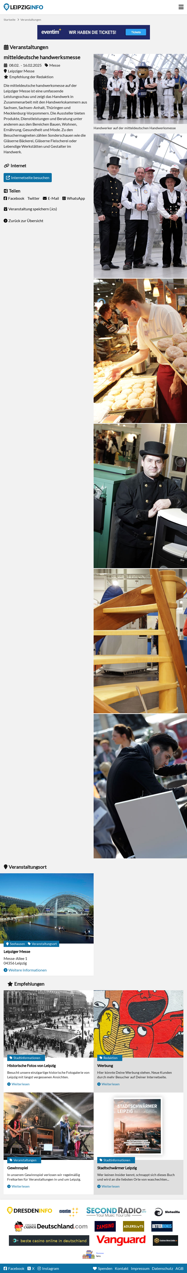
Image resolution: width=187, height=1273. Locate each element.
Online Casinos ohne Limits (165, 1240)
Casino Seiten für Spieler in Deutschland (167, 1212)
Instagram (50, 1268)
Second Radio (116, 1212)
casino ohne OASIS (121, 1240)
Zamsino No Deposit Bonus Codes (105, 1226)
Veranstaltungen (30, 19)
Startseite (23, 7)
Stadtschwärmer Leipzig (117, 1167)
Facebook (16, 198)
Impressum (140, 1268)
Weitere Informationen (27, 970)
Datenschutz (162, 1268)
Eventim (69, 1212)
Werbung (105, 1065)
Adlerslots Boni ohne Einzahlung (133, 1226)
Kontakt (122, 1268)
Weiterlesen (21, 1084)
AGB (179, 1268)
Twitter (33, 198)
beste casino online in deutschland (49, 1240)
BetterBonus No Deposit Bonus (162, 1226)
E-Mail (53, 198)
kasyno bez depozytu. (93, 1254)
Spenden (105, 1268)
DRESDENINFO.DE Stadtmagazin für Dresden (29, 1210)
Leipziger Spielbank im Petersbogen (51, 1226)
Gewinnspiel (17, 1167)
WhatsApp (76, 198)
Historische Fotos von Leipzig (31, 1065)
